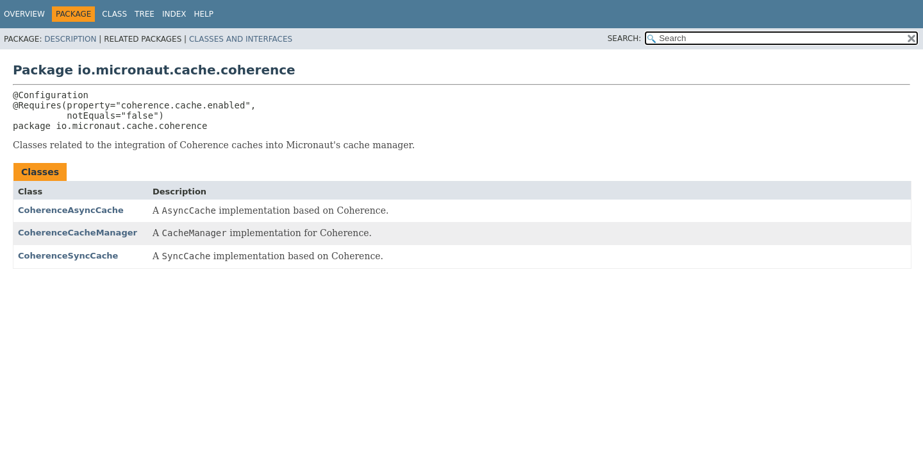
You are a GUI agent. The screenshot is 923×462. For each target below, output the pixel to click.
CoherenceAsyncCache (71, 210)
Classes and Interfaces (240, 39)
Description (70, 39)
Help (204, 14)
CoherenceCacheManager (77, 232)
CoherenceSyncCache (68, 256)
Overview (24, 14)
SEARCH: (625, 38)
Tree (144, 14)
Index (174, 14)
